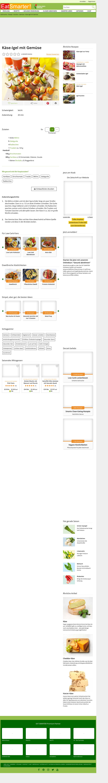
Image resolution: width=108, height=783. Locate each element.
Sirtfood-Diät (15, 335)
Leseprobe (66, 217)
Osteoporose (7, 348)
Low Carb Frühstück (13, 252)
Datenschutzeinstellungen (57, 764)
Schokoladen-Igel (82, 74)
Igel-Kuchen (80, 96)
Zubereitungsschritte (10, 197)
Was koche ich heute (13, 316)
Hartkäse (13, 157)
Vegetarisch (26, 335)
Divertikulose (50, 335)
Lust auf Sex (32, 344)
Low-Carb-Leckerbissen (78, 378)
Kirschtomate (18, 176)
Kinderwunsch (21, 344)
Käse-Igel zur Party (82, 51)
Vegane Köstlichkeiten (78, 445)
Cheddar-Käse (69, 658)
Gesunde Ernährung (31, 11)
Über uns (6, 764)
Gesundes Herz (8, 344)
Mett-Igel (79, 86)
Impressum (35, 764)
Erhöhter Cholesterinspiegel (31, 339)
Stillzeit (41, 348)
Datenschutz (44, 764)
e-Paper (90, 217)
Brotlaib (18, 160)
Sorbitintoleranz (31, 348)
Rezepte (16, 11)
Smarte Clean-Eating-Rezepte (78, 411)
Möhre (16, 138)
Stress (49, 348)
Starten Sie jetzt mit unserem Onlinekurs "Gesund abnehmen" (78, 250)
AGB (30, 764)
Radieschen (14, 144)
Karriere (12, 764)
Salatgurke (14, 141)
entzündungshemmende (11, 339)
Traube (28, 176)
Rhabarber (80, 576)
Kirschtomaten (15, 154)
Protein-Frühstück (48, 284)
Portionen (52, 133)
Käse (65, 621)
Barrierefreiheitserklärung (74, 764)
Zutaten (5, 129)
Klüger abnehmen (50, 11)
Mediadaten (87, 764)
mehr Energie (43, 344)
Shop (89, 11)
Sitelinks (18, 764)
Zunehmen (6, 353)
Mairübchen (81, 538)
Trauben (13, 148)
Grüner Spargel (82, 526)
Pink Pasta (10, 383)
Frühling (6, 11)
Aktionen (79, 11)
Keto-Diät (48, 252)
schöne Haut (18, 348)
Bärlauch (80, 564)
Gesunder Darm (49, 339)
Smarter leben (66, 11)
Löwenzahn (81, 551)
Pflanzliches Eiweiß (30, 284)
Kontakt (25, 764)
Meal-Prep (48, 316)
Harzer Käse (68, 693)
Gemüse (6, 335)
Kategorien (7, 766)
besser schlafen (38, 335)
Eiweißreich (13, 284)
